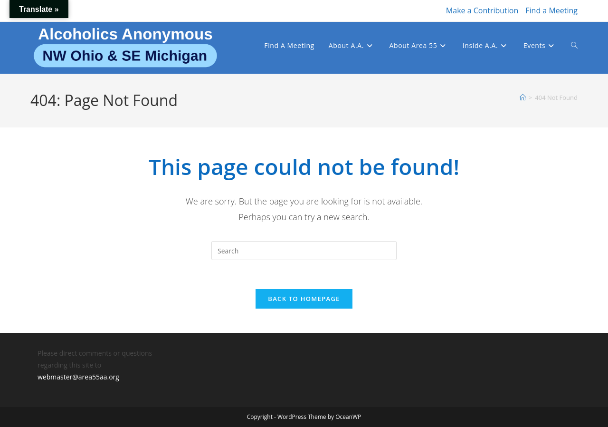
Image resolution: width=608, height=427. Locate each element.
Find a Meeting (551, 10)
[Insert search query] (304, 250)
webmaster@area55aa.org (78, 376)
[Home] (523, 97)
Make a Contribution (482, 10)
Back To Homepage (304, 298)
